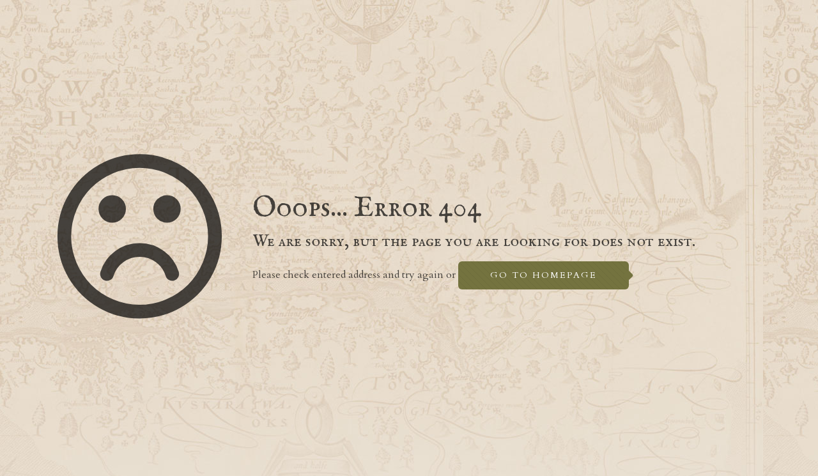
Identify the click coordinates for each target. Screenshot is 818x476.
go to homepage (543, 275)
